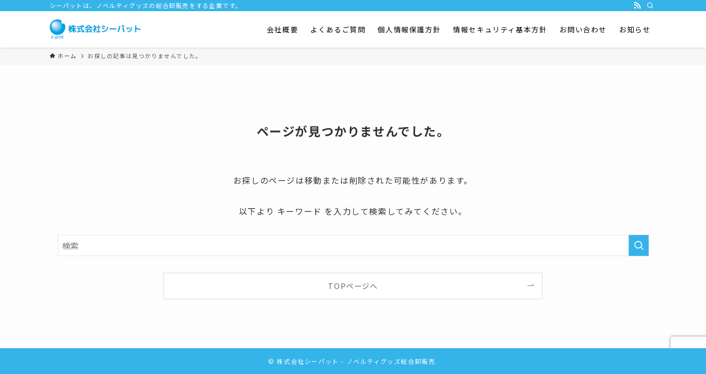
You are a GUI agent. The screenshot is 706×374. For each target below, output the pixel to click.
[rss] (637, 5)
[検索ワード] (353, 245)
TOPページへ (353, 285)
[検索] (650, 5)
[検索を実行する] (639, 245)
